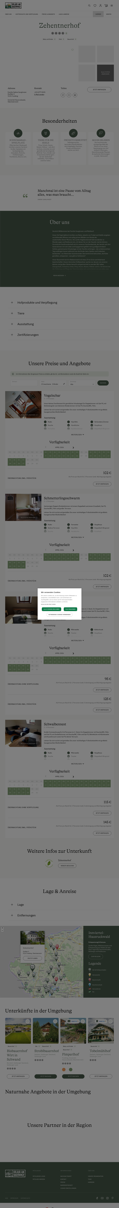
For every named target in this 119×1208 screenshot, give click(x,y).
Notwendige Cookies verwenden (60, 614)
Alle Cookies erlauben (51, 609)
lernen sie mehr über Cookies (48, 604)
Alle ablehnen (70, 609)
